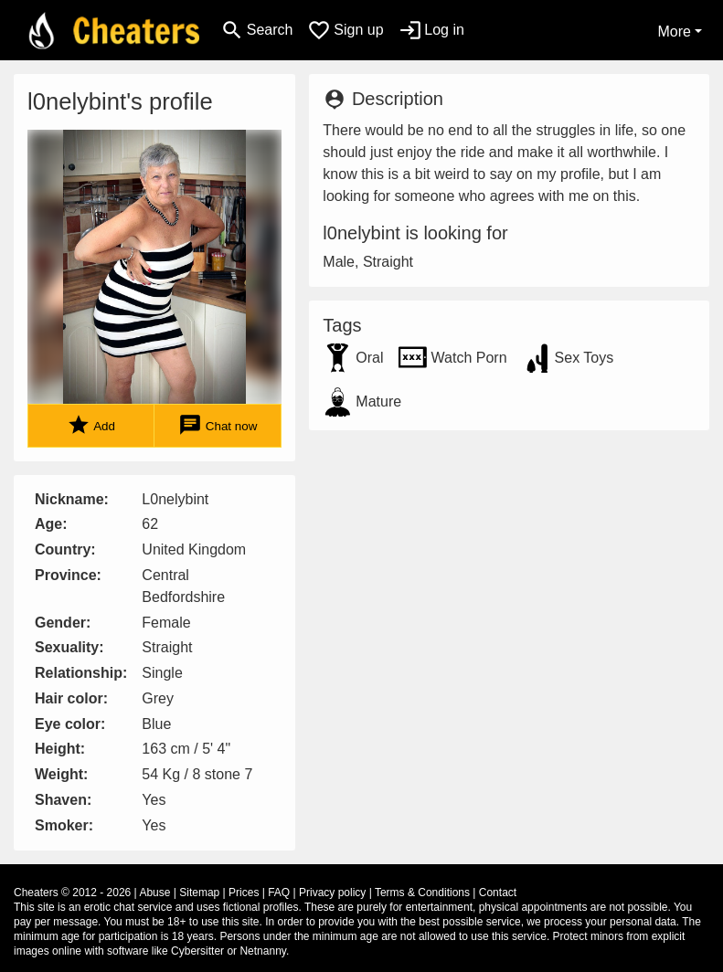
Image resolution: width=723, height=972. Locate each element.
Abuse (154, 892)
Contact (497, 892)
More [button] (673, 31)
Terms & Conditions (422, 892)
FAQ (279, 892)
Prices (244, 892)
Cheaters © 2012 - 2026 (72, 892)
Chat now (217, 425)
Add (91, 425)
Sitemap (199, 892)
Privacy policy (332, 892)
